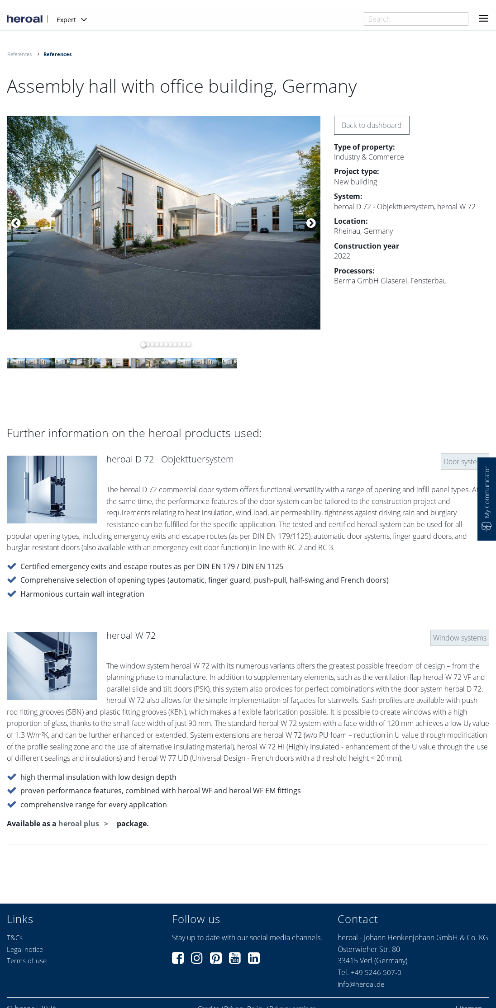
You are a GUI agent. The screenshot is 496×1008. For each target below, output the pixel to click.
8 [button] (173, 344)
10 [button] (182, 344)
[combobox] (416, 19)
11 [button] (186, 344)
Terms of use (27, 960)
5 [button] (159, 344)
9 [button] (177, 344)
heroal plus (79, 824)
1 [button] (141, 344)
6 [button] (164, 344)
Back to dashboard (372, 125)
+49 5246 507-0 (376, 972)
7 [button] (168, 344)
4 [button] (155, 344)
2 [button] (145, 344)
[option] (163, 223)
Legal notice (25, 949)
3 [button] (150, 344)
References (19, 54)
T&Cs (15, 937)
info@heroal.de (361, 984)
